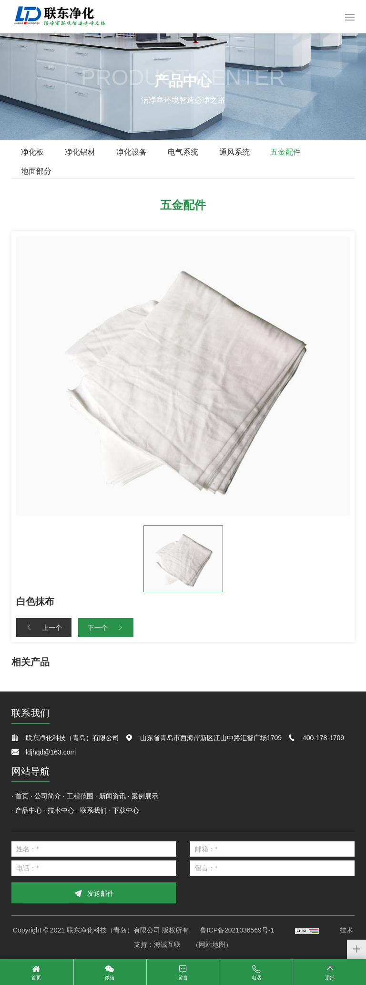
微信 (109, 977)
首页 (22, 796)
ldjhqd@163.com (51, 752)
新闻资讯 (112, 796)
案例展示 (145, 796)
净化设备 (131, 152)
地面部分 (36, 171)
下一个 (98, 627)
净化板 (32, 152)
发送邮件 (100, 893)
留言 (183, 977)
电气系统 (183, 152)
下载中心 (125, 810)
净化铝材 (80, 152)
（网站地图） (212, 944)
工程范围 (80, 796)
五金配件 (285, 152)
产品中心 (28, 810)
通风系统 (234, 152)
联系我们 (93, 810)
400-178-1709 (323, 738)
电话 (256, 977)
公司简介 (47, 796)
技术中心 (61, 810)
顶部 (330, 977)
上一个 (52, 627)
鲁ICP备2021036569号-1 (237, 930)
